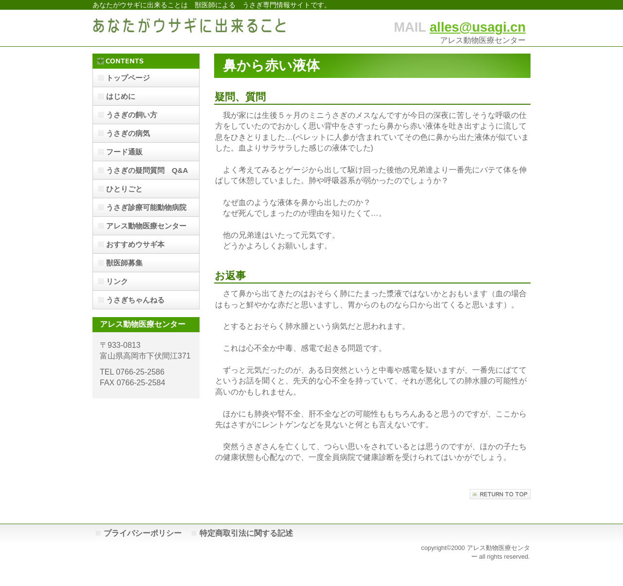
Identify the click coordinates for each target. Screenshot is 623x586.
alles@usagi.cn (478, 27)
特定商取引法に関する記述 (246, 533)
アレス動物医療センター (146, 226)
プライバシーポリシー (143, 533)
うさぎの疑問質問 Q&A (147, 170)
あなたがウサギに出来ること (189, 28)
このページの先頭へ (500, 494)
